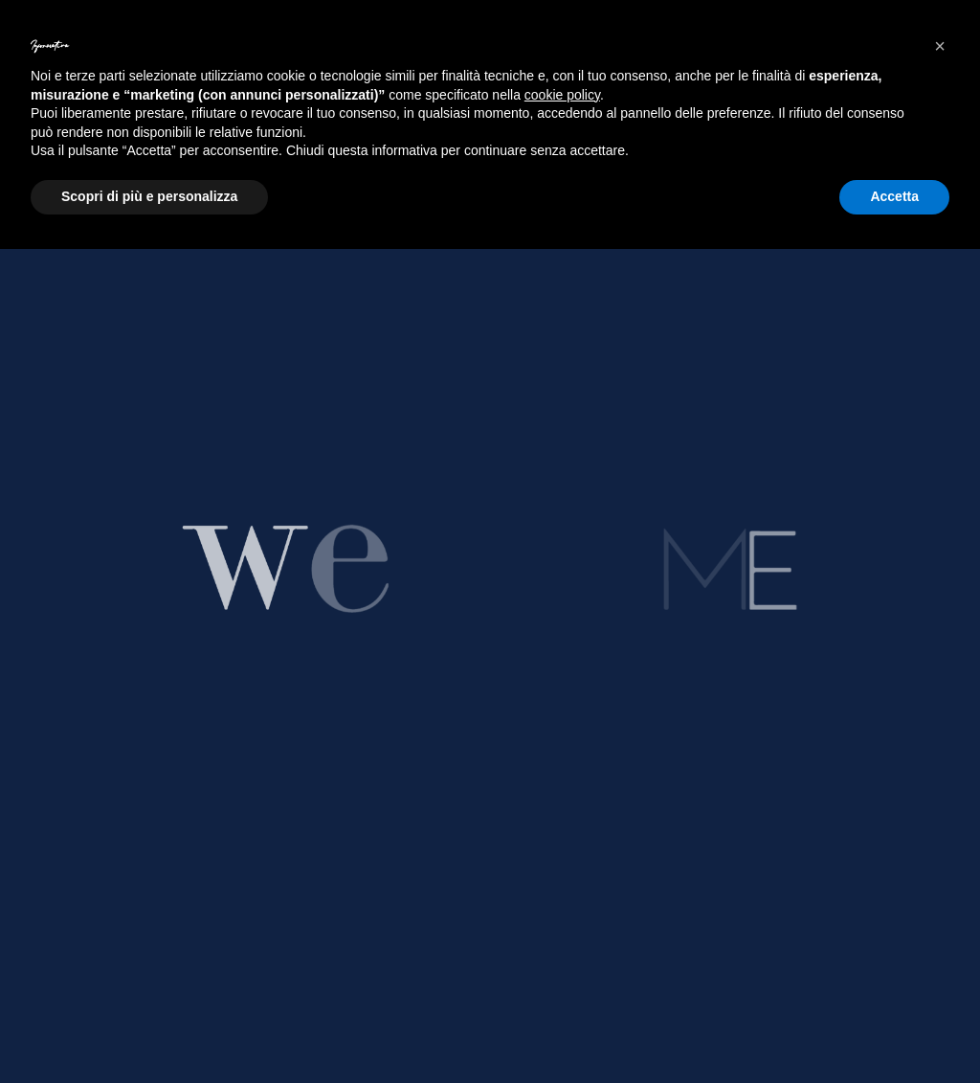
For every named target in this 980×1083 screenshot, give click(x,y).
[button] (939, 46)
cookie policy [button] (562, 94)
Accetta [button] (894, 196)
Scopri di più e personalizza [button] (149, 196)
